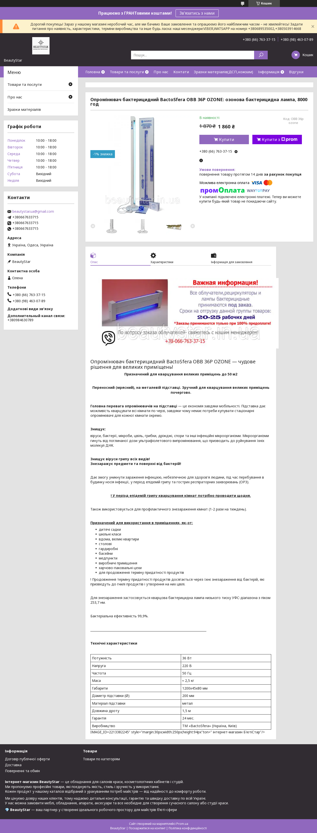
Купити (226, 139)
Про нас (161, 71)
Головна (92, 71)
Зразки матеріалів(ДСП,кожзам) (223, 71)
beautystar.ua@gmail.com (33, 211)
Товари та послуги (127, 71)
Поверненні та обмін (22, 770)
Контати (181, 71)
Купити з (279, 139)
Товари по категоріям (101, 759)
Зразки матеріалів (24, 109)
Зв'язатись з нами (197, 13)
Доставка (13, 765)
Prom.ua (182, 824)
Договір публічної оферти (27, 759)
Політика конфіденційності (188, 828)
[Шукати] (261, 55)
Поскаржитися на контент (147, 828)
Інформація (268, 71)
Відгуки (296, 71)
